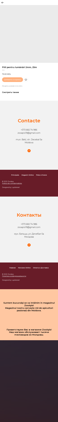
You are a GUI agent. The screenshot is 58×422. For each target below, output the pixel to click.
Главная (12, 268)
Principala (15, 175)
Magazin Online (28, 175)
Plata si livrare (41, 175)
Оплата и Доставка (41, 268)
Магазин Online (24, 268)
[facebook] (29, 150)
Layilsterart (16, 187)
